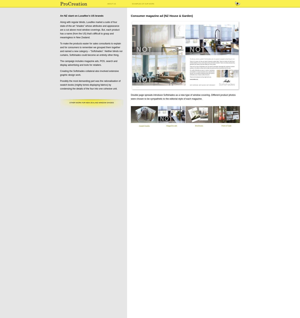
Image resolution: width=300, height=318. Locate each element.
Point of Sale (226, 126)
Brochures (199, 126)
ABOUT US (111, 4)
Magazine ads (171, 126)
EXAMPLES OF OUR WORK (143, 4)
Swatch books (144, 126)
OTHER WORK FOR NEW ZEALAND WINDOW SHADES (91, 103)
